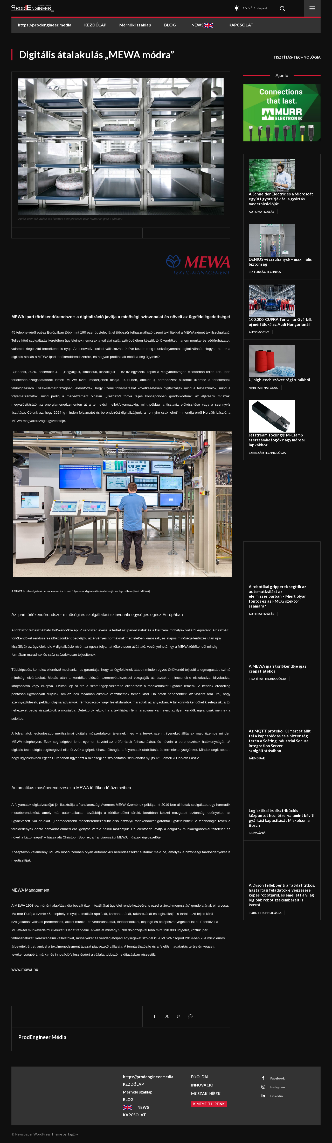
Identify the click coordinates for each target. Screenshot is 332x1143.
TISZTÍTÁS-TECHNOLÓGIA (297, 57)
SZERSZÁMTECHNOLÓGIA (269, 431)
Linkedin (278, 1098)
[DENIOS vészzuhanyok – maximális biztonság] (272, 234)
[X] (166, 1016)
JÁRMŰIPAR (258, 714)
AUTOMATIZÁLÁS (263, 205)
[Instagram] (263, 1088)
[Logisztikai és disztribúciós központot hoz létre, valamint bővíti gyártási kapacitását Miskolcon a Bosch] (275, 745)
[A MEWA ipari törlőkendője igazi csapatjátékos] (275, 611)
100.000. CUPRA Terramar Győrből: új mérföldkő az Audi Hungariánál (275, 309)
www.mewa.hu (24, 969)
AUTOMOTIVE (260, 318)
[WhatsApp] (190, 1016)
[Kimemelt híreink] (209, 1104)
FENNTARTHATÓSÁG (265, 372)
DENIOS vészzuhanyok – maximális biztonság (281, 252)
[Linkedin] (263, 1098)
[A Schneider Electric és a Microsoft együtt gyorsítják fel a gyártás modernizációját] (272, 175)
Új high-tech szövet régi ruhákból (272, 365)
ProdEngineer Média (42, 1037)
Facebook (279, 1079)
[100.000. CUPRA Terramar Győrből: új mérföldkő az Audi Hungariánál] (272, 288)
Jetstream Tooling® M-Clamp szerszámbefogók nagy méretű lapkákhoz (279, 422)
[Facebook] (154, 1016)
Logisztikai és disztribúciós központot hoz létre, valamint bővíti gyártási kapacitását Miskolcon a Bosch (279, 769)
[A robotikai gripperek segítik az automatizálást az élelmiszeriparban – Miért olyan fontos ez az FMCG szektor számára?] (275, 543)
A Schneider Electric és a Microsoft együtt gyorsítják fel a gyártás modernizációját (279, 195)
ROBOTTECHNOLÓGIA (266, 851)
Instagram (279, 1088)
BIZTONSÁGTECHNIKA (266, 259)
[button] (282, 8)
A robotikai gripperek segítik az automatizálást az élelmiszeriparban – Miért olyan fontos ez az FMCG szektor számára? (279, 568)
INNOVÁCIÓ (258, 780)
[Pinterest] (178, 1016)
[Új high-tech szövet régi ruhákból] (272, 347)
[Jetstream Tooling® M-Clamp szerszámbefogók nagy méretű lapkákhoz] (272, 401)
